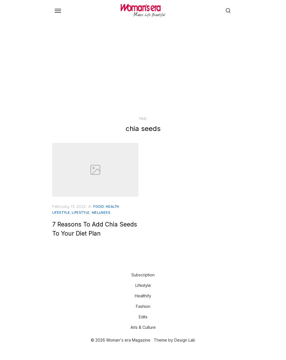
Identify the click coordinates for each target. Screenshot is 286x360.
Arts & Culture (143, 327)
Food (98, 206)
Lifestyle (61, 212)
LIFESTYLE (80, 212)
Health (112, 206)
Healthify (143, 295)
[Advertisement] (143, 67)
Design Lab (184, 340)
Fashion (143, 306)
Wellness (101, 212)
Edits (143, 316)
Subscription (143, 274)
